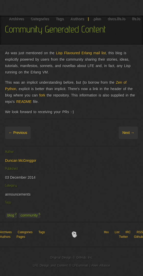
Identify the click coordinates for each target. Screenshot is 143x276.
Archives (6, 232)
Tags (42, 232)
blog (12, 215)
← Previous (18, 133)
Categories (25, 232)
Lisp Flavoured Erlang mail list (81, 53)
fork (42, 95)
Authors (5, 237)
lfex (106, 232)
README (24, 102)
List (117, 232)
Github (138, 237)
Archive (37, 133)
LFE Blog (27, 7)
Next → (128, 133)
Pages (21, 237)
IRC (128, 232)
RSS (140, 232)
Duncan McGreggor (20, 160)
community (30, 215)
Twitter (123, 237)
